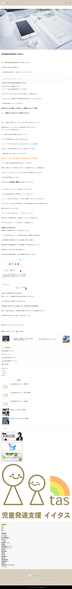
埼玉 (3, 373)
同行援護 (3, 544)
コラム (35, 582)
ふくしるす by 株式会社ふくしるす (33, 587)
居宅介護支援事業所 (5, 537)
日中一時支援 (3, 535)
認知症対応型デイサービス (10, 357)
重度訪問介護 (3, 551)
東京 (3, 375)
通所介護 (3, 563)
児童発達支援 (7, 347)
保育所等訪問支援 (4, 559)
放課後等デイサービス (9, 350)
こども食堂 (3, 541)
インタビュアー (30, 582)
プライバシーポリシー (54, 582)
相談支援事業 (3, 556)
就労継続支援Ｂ (4, 561)
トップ (14, 582)
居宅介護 (3, 549)
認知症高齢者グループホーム (10, 360)
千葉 (3, 371)
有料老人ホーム (4, 539)
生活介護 (6, 364)
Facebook (37, 579)
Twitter (34, 579)
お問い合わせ (40, 582)
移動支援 (3, 553)
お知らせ (18, 582)
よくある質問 (46, 582)
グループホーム (7, 354)
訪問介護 (3, 558)
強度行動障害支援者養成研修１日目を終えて (13, 78)
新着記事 (19, 380)
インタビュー (23, 582)
